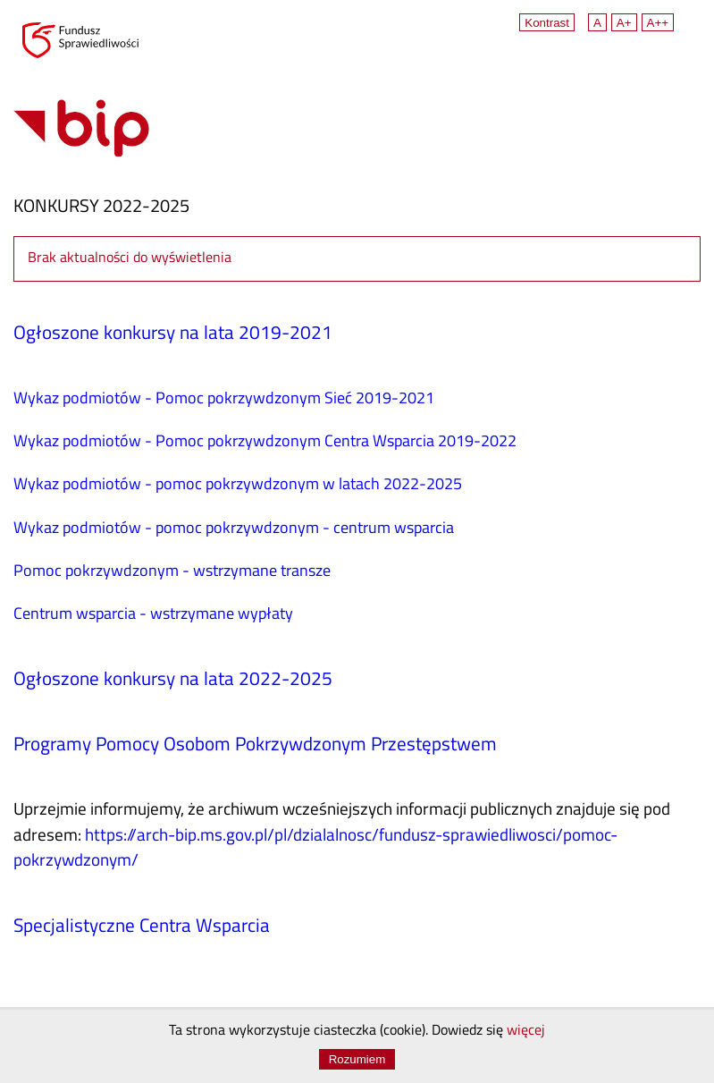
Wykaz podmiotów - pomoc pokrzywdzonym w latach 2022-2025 (237, 485)
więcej (526, 1031)
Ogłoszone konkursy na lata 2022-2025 (172, 681)
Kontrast (547, 23)
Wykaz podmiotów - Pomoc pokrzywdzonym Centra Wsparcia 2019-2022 (265, 442)
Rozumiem (357, 1059)
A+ (624, 23)
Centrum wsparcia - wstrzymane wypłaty (153, 614)
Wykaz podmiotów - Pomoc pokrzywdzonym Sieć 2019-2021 (223, 399)
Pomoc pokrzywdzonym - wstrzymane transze (172, 572)
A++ (657, 23)
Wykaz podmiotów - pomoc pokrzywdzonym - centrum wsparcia (233, 529)
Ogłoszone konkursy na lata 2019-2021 (172, 334)
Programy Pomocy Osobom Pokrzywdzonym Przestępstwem (255, 746)
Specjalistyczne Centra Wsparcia (141, 927)
